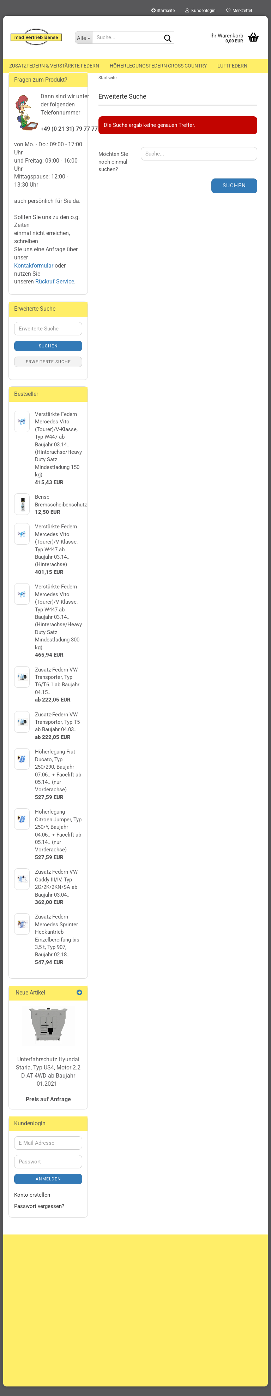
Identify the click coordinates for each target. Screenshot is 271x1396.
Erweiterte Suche (48, 371)
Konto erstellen (32, 1204)
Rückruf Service (54, 291)
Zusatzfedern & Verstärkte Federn (54, 66)
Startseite (163, 10)
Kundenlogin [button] (200, 10)
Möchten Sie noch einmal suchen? (113, 171)
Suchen (234, 195)
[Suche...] (83, 37)
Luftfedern (232, 66)
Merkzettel (239, 10)
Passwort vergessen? (39, 1215)
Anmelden (48, 1188)
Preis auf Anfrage (48, 1108)
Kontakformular (33, 274)
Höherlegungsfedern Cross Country (158, 66)
